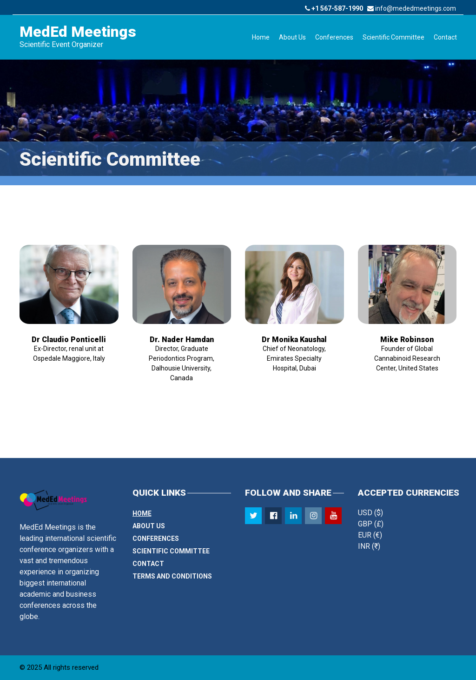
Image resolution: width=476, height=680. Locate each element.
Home (261, 37)
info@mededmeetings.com (411, 8)
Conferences (334, 37)
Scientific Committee (393, 37)
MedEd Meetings (78, 31)
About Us (292, 37)
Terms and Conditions (172, 576)
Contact (445, 37)
